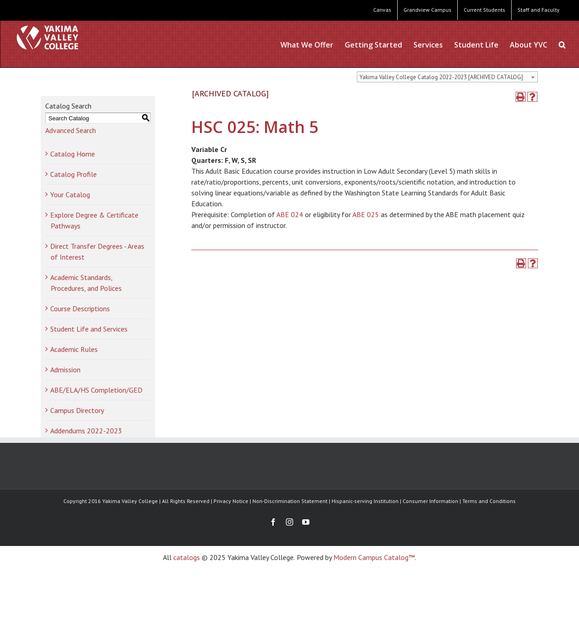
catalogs (186, 557)
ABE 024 (289, 214)
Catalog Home (72, 153)
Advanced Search (70, 130)
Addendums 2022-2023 (86, 430)
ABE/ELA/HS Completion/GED (96, 389)
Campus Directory (77, 410)
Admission (65, 369)
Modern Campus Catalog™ (374, 557)
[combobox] (447, 76)
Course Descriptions (80, 308)
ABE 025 (365, 214)
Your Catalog (70, 194)
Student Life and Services (89, 328)
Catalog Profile (73, 174)
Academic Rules (74, 349)
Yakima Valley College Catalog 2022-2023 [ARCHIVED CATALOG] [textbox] (441, 77)
